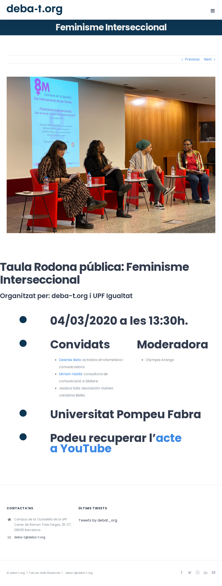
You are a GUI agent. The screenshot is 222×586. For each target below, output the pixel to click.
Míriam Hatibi (70, 374)
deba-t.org (17, 573)
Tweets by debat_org (98, 520)
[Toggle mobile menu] (213, 10)
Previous (192, 59)
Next (208, 59)
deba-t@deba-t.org (29, 537)
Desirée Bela (70, 359)
